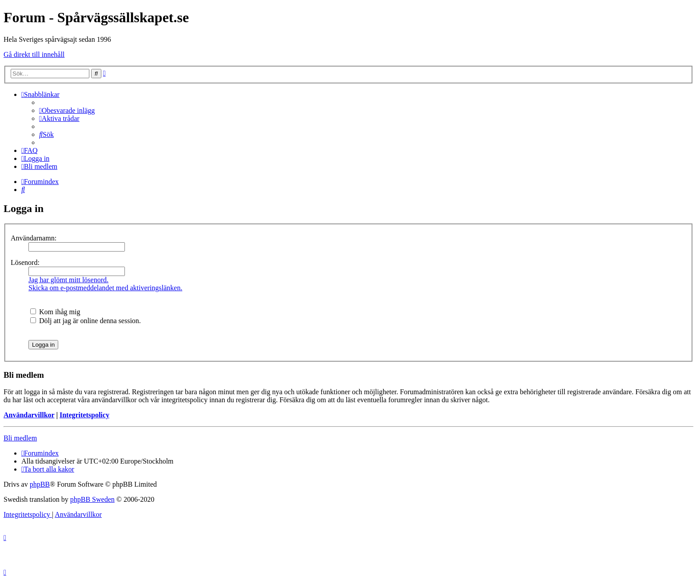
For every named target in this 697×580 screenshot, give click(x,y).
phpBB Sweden (92, 499)
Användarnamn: (33, 238)
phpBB (40, 484)
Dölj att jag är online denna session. (85, 320)
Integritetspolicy (84, 415)
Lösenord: (25, 262)
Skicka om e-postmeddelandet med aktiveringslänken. (105, 288)
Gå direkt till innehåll (34, 54)
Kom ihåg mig (55, 312)
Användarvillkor (29, 415)
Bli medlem (20, 438)
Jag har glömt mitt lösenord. (68, 280)
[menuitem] (67, 110)
